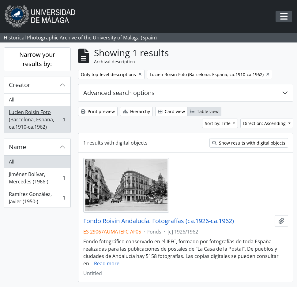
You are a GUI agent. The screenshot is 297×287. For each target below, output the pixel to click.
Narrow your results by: (37, 59)
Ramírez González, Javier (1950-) (37, 198)
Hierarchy (136, 111)
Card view (171, 111)
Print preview (98, 111)
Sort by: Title (218, 123)
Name (17, 147)
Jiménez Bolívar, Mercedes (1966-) (37, 178)
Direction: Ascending (265, 123)
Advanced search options (119, 93)
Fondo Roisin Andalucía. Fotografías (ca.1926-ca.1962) (158, 221)
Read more (106, 263)
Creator (19, 85)
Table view (204, 111)
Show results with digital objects (248, 143)
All (11, 99)
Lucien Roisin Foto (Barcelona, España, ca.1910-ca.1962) (37, 119)
